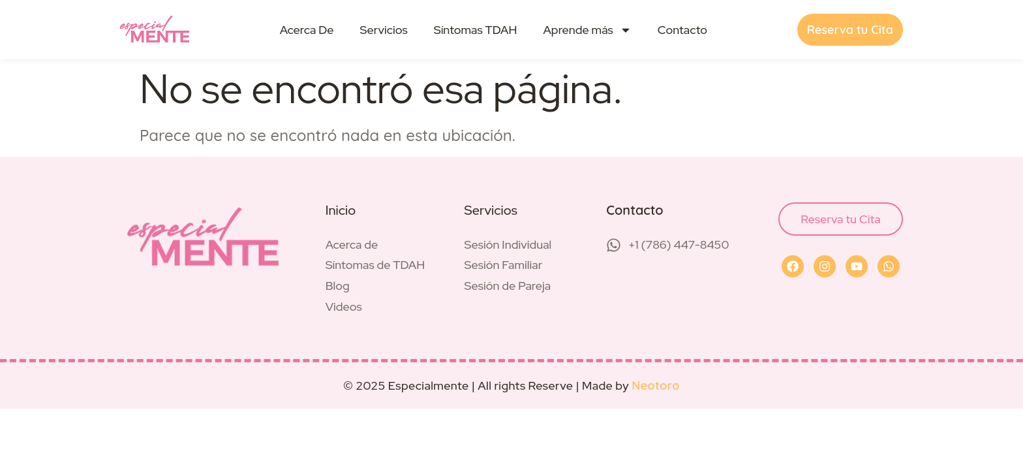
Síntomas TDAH (475, 29)
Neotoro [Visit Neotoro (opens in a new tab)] (656, 385)
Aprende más (587, 30)
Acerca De (307, 29)
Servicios (383, 29)
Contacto (682, 29)
